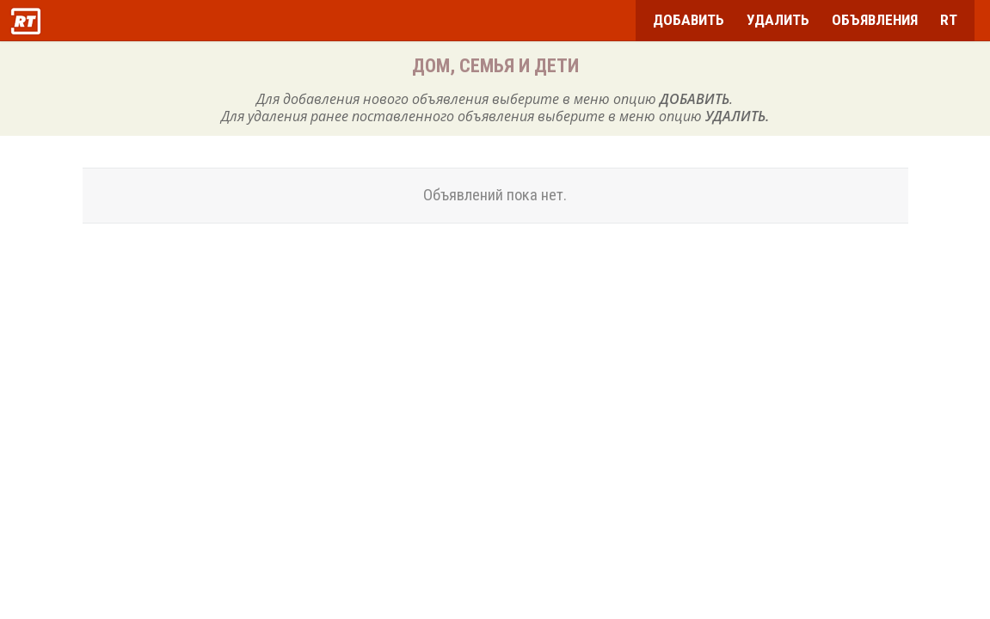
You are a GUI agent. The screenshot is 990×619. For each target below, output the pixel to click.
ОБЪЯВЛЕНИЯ (875, 19)
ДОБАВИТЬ (688, 19)
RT (948, 19)
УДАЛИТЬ (778, 19)
